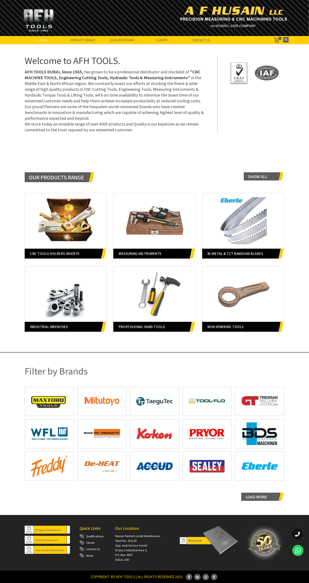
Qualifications (122, 40)
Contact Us (201, 40)
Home (43, 40)
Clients (161, 40)
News (89, 555)
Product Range (82, 40)
